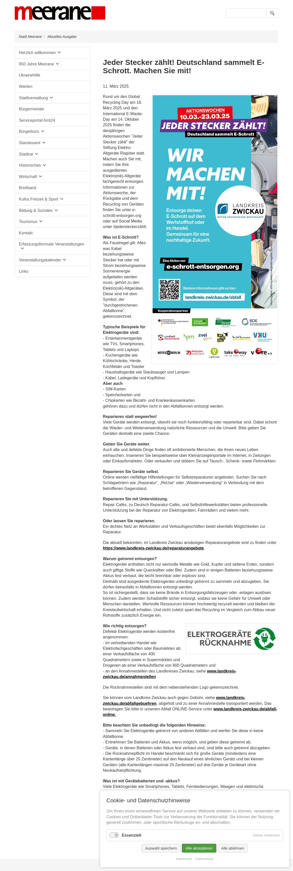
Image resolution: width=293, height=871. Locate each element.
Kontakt (26, 233)
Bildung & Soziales (35, 210)
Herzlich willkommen (37, 53)
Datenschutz (204, 859)
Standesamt (29, 143)
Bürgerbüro (29, 131)
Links (23, 271)
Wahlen (26, 86)
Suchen (272, 13)
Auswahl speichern (161, 848)
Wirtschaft (28, 177)
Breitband (27, 188)
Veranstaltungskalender (40, 260)
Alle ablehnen (232, 848)
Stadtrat (26, 154)
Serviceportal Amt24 (37, 120)
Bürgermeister (31, 109)
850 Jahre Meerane (36, 64)
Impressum (184, 859)
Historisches (30, 165)
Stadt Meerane (30, 37)
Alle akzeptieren (199, 848)
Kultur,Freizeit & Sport (38, 199)
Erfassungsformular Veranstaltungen (51, 244)
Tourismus (28, 221)
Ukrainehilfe (29, 75)
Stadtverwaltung (33, 98)
